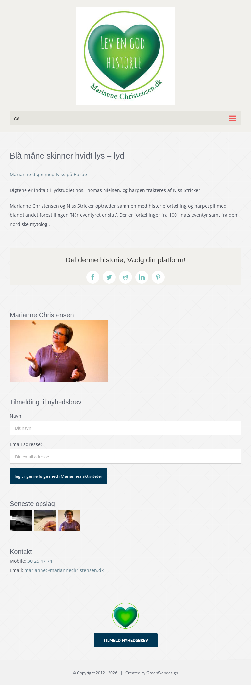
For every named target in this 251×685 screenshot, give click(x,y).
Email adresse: (26, 444)
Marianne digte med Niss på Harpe (48, 174)
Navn (15, 416)
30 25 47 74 (39, 561)
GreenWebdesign (162, 673)
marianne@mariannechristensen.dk (64, 570)
